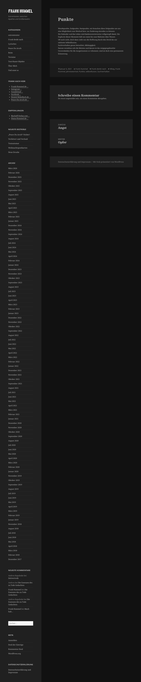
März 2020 (12, 462)
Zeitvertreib (13, 578)
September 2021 (15, 383)
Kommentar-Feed (15, 649)
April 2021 (12, 405)
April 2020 (12, 458)
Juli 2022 (12, 339)
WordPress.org (14, 653)
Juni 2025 (12, 199)
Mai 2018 (12, 542)
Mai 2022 (12, 348)
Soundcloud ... (17, 92)
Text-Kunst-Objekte (16, 61)
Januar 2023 (13, 313)
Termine (12, 57)
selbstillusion (91, 71)
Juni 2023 (12, 296)
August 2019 (13, 489)
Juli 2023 (12, 291)
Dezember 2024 (14, 225)
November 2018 (15, 524)
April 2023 (12, 300)
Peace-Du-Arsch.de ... (20, 100)
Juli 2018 (12, 533)
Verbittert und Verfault (18, 139)
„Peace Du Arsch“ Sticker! (19, 134)
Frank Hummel (14, 589)
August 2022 (13, 335)
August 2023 (13, 287)
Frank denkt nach (15, 39)
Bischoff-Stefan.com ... (20, 116)
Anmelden (12, 640)
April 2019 (12, 506)
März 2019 (12, 511)
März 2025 (12, 212)
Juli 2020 (12, 445)
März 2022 (12, 357)
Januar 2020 (13, 471)
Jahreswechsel (72, 71)
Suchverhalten (103, 71)
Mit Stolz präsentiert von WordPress (108, 162)
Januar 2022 (13, 366)
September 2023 (15, 282)
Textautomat (13, 143)
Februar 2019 (13, 515)
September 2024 (15, 234)
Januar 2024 (13, 265)
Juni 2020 (12, 449)
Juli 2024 (12, 243)
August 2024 (13, 238)
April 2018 (12, 546)
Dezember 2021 (14, 370)
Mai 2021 (12, 401)
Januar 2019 (13, 520)
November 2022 (15, 322)
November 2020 (15, 427)
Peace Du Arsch (14, 48)
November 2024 (15, 230)
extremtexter (14, 35)
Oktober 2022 (14, 326)
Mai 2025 (12, 203)
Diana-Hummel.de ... (19, 118)
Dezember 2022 (14, 318)
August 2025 (13, 195)
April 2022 (12, 353)
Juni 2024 (12, 247)
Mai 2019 (12, 502)
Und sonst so (13, 70)
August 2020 (13, 441)
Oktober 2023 (14, 278)
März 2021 (12, 410)
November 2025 (15, 181)
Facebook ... (16, 94)
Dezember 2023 (14, 269)
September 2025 (15, 190)
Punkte (82, 71)
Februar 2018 (13, 555)
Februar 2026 (13, 173)
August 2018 (13, 528)
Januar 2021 (13, 419)
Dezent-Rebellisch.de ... (21, 97)
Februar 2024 (13, 260)
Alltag (112, 69)
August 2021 (13, 388)
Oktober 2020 (14, 432)
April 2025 (12, 208)
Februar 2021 (13, 414)
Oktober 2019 (14, 480)
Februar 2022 (13, 361)
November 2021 (15, 375)
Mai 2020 (12, 454)
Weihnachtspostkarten (17, 148)
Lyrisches (12, 44)
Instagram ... (16, 89)
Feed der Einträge (15, 645)
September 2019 (15, 484)
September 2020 (15, 436)
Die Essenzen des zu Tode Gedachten (17, 592)
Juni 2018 (12, 537)
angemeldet (70, 98)
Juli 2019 (12, 493)
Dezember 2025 (14, 177)
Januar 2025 (13, 221)
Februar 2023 (13, 309)
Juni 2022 (12, 344)
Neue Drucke (13, 152)
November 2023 (15, 274)
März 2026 (12, 168)
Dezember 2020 (14, 423)
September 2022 (15, 331)
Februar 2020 (13, 467)
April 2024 (12, 256)
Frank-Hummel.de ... (19, 86)
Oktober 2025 (14, 186)
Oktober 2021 (14, 379)
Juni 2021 (12, 397)
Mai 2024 (12, 252)
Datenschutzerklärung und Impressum (74, 162)
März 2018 (12, 550)
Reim (10, 53)
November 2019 (15, 476)
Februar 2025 (13, 216)
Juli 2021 (12, 392)
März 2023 (12, 304)
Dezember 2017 (14, 559)
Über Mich (12, 66)
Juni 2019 (12, 498)
